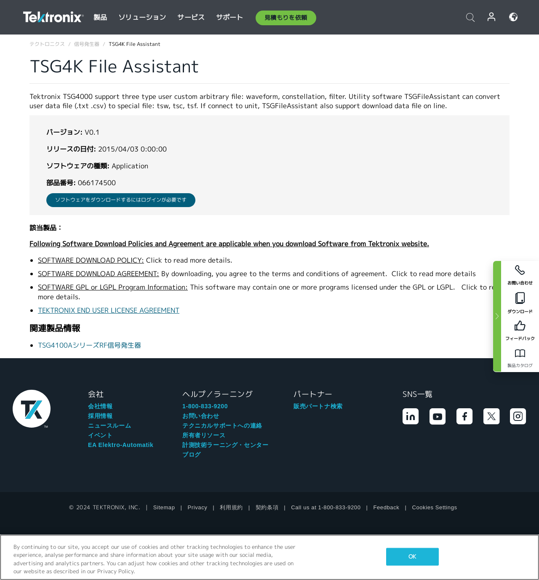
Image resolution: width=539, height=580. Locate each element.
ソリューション (142, 17)
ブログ (191, 454)
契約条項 (267, 507)
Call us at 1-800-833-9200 (325, 507)
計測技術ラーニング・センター (225, 445)
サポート (229, 17)
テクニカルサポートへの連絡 (222, 425)
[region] (269, 557)
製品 (100, 17)
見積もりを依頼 (285, 17)
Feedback (387, 507)
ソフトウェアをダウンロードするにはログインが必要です (121, 199)
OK (412, 557)
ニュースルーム (109, 425)
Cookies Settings (434, 507)
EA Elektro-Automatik (120, 445)
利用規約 (231, 507)
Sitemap (164, 507)
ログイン (491, 17)
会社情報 (100, 406)
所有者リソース (203, 435)
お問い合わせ (200, 415)
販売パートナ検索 (318, 406)
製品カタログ (520, 365)
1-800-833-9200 (205, 406)
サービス (191, 17)
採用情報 (100, 415)
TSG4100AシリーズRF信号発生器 (89, 345)
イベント (100, 435)
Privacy (198, 507)
